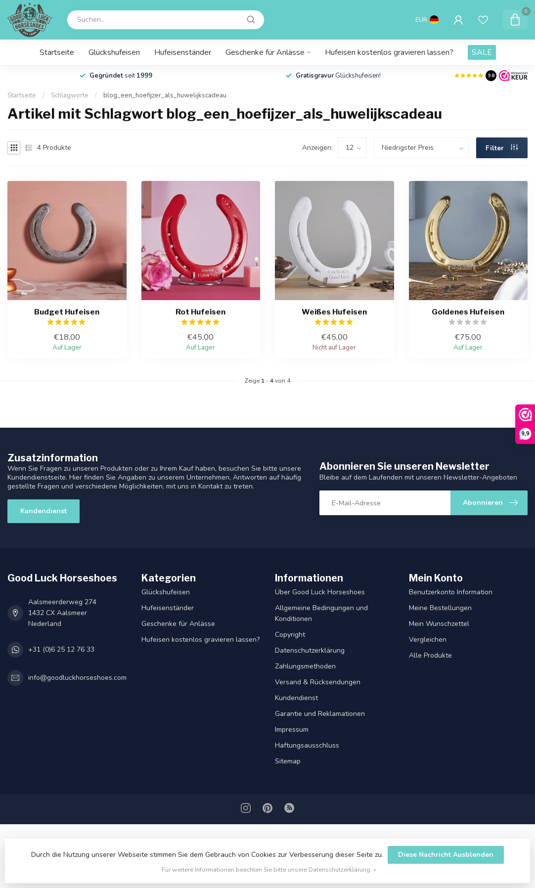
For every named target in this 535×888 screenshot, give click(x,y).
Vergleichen (427, 639)
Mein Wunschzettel (439, 623)
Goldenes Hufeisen (468, 312)
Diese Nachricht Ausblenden (445, 854)
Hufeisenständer (182, 52)
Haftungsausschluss (307, 745)
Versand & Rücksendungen (317, 682)
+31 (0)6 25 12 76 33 (61, 649)
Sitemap (288, 761)
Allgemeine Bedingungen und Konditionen (321, 613)
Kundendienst (43, 511)
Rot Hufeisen (200, 312)
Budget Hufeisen (66, 312)
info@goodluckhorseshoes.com (77, 677)
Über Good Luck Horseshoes (320, 592)
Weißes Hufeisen (334, 312)
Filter (502, 148)
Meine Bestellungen (440, 608)
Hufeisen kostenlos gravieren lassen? (389, 52)
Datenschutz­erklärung (310, 650)
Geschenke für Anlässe (265, 52)
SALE (482, 52)
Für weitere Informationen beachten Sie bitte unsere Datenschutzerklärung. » (269, 869)
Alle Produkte (430, 655)
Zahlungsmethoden (305, 666)
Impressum (292, 729)
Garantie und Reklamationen (320, 713)
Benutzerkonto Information (450, 592)
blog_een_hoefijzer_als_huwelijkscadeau (164, 95)
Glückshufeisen (114, 52)
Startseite (57, 52)
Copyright (290, 634)
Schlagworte (70, 95)
